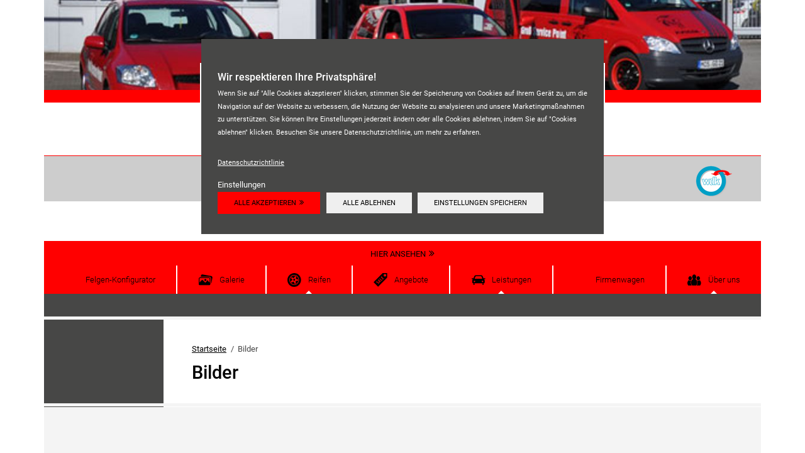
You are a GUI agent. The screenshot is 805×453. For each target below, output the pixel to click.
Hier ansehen (398, 254)
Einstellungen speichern (480, 202)
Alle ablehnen (369, 202)
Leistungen (511, 279)
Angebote (411, 279)
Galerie (232, 279)
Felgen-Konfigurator (120, 279)
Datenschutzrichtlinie (251, 162)
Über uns (724, 279)
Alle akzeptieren (265, 202)
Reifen (319, 279)
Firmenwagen (620, 279)
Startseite (209, 349)
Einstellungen (241, 184)
